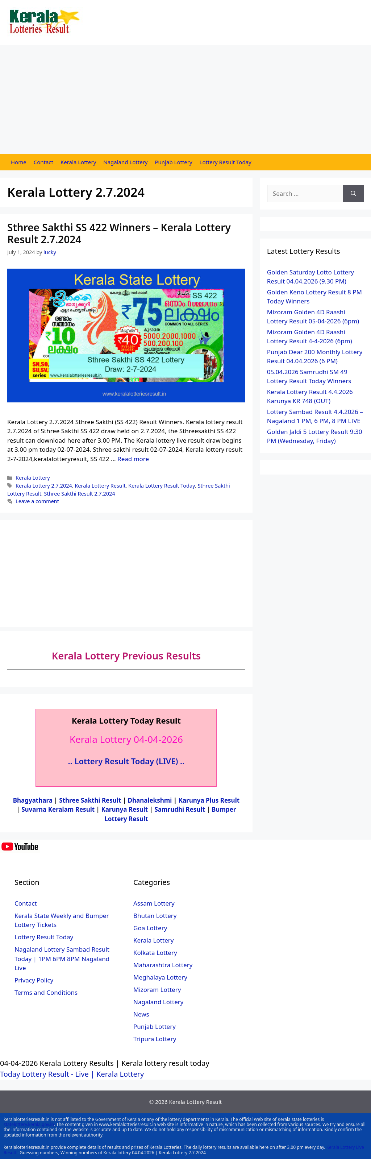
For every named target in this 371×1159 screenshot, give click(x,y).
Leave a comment (37, 501)
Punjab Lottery (173, 162)
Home (18, 162)
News (141, 1014)
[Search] (353, 193)
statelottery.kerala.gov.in (29, 1124)
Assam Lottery (154, 903)
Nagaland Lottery (125, 162)
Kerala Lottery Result (100, 485)
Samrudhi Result (180, 809)
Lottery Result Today (225, 162)
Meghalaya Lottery (160, 977)
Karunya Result (125, 809)
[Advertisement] (185, 99)
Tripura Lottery (154, 1039)
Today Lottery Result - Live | (48, 1074)
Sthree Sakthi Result (91, 800)
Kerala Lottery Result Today (161, 485)
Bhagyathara (33, 800)
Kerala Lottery (78, 162)
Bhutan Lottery (154, 915)
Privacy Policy (33, 980)
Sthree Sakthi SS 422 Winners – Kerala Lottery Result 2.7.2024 (119, 233)
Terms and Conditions (46, 992)
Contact (43, 162)
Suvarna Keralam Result (58, 809)
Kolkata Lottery (155, 952)
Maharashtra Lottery (162, 965)
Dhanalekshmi (150, 800)
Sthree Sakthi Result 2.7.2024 (79, 493)
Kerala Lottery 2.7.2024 (44, 485)
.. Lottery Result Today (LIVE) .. (126, 761)
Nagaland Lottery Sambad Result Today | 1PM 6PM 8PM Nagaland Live (61, 958)
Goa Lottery (150, 928)
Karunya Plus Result (209, 800)
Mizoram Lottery (157, 989)
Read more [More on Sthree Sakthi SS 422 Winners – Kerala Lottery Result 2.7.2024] (133, 459)
